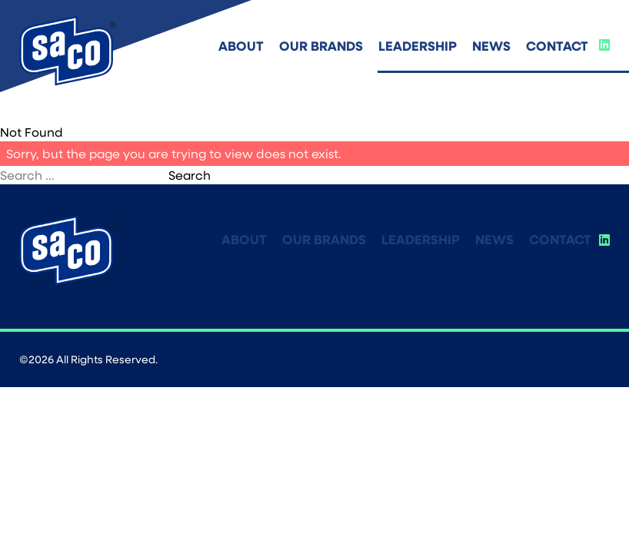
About (241, 46)
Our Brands (321, 46)
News (491, 46)
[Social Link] (604, 44)
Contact (557, 46)
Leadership (417, 46)
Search (189, 175)
